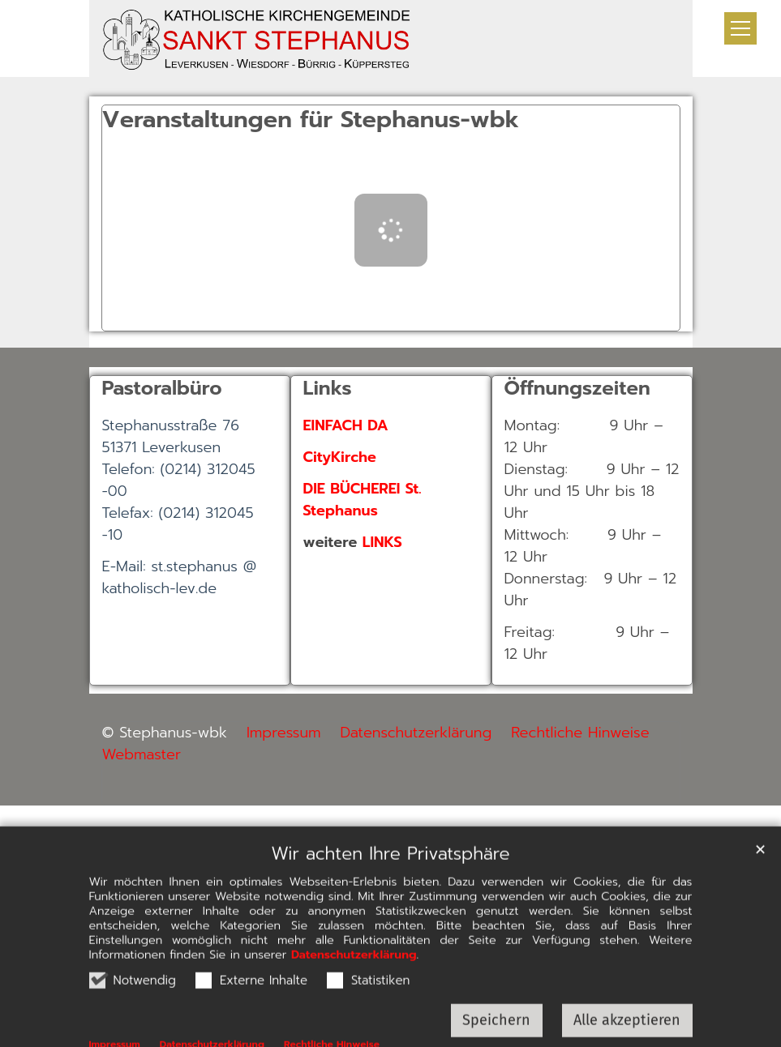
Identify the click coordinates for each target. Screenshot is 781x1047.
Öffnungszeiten (577, 388)
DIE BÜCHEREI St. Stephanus (362, 499)
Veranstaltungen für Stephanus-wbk (311, 120)
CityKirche (339, 457)
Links (327, 388)
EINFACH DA (345, 425)
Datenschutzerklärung (354, 986)
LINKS (382, 542)
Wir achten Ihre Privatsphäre (390, 885)
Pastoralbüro (162, 388)
